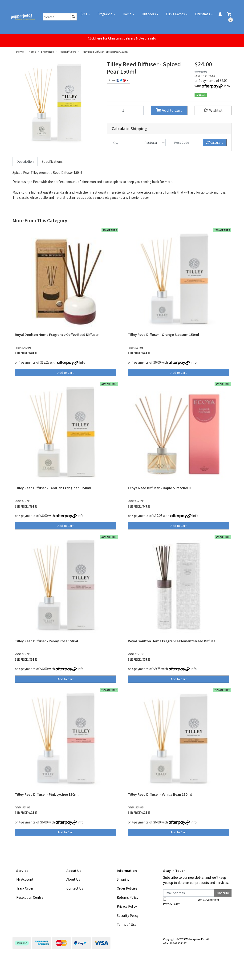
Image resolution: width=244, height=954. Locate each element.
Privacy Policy (127, 906)
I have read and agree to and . (194, 902)
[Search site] (73, 16)
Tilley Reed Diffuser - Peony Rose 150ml (46, 641)
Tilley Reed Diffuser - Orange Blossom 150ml (163, 334)
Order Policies (127, 888)
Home (127, 14)
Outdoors (149, 14)
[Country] (153, 142)
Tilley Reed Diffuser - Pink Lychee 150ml (46, 794)
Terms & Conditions (207, 899)
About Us (73, 879)
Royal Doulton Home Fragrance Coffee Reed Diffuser (57, 334)
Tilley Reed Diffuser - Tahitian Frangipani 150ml (53, 488)
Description (25, 161)
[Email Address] (188, 893)
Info (227, 86)
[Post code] (184, 142)
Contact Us (74, 888)
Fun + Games (175, 14)
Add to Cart (169, 110)
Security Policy (127, 915)
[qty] (123, 142)
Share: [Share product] (117, 80)
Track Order (24, 888)
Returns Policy (127, 897)
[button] (213, 110)
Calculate (214, 142)
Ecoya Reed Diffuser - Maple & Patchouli (159, 488)
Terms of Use (127, 924)
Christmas (202, 14)
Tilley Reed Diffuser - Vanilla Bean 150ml (160, 794)
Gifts (84, 14)
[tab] (25, 162)
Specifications (52, 161)
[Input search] (56, 16)
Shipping (123, 879)
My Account (24, 879)
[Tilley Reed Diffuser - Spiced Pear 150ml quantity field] (125, 110)
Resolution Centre (29, 897)
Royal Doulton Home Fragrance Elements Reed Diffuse (171, 641)
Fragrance (105, 14)
